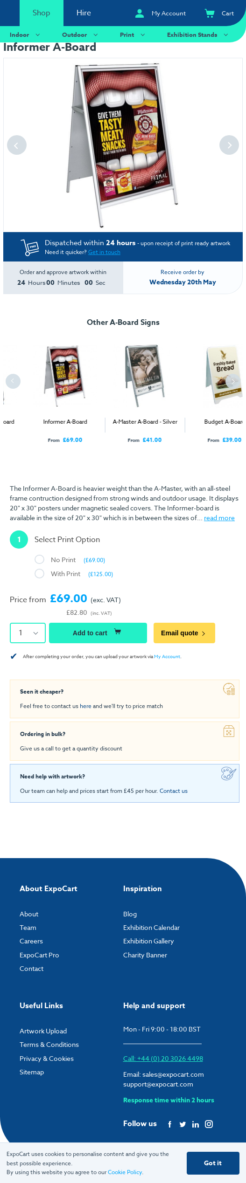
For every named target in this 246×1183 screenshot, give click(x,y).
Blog (130, 913)
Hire (84, 13)
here (85, 706)
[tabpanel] (43, 387)
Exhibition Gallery (148, 940)
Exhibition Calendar (151, 927)
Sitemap (32, 1071)
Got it (213, 1163)
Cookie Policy (125, 1172)
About (29, 913)
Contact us (174, 791)
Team (28, 927)
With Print (82, 573)
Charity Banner (145, 954)
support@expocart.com (158, 1084)
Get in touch (104, 252)
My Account (167, 656)
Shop (41, 13)
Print (134, 34)
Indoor (26, 34)
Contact (31, 968)
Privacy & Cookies (47, 1058)
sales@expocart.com (173, 1074)
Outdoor (81, 34)
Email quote (184, 633)
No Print (78, 559)
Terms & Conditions (49, 1044)
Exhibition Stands (199, 34)
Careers (31, 940)
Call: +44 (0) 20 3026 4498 (163, 1058)
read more (219, 517)
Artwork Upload (43, 1030)
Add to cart (98, 631)
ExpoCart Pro (39, 954)
